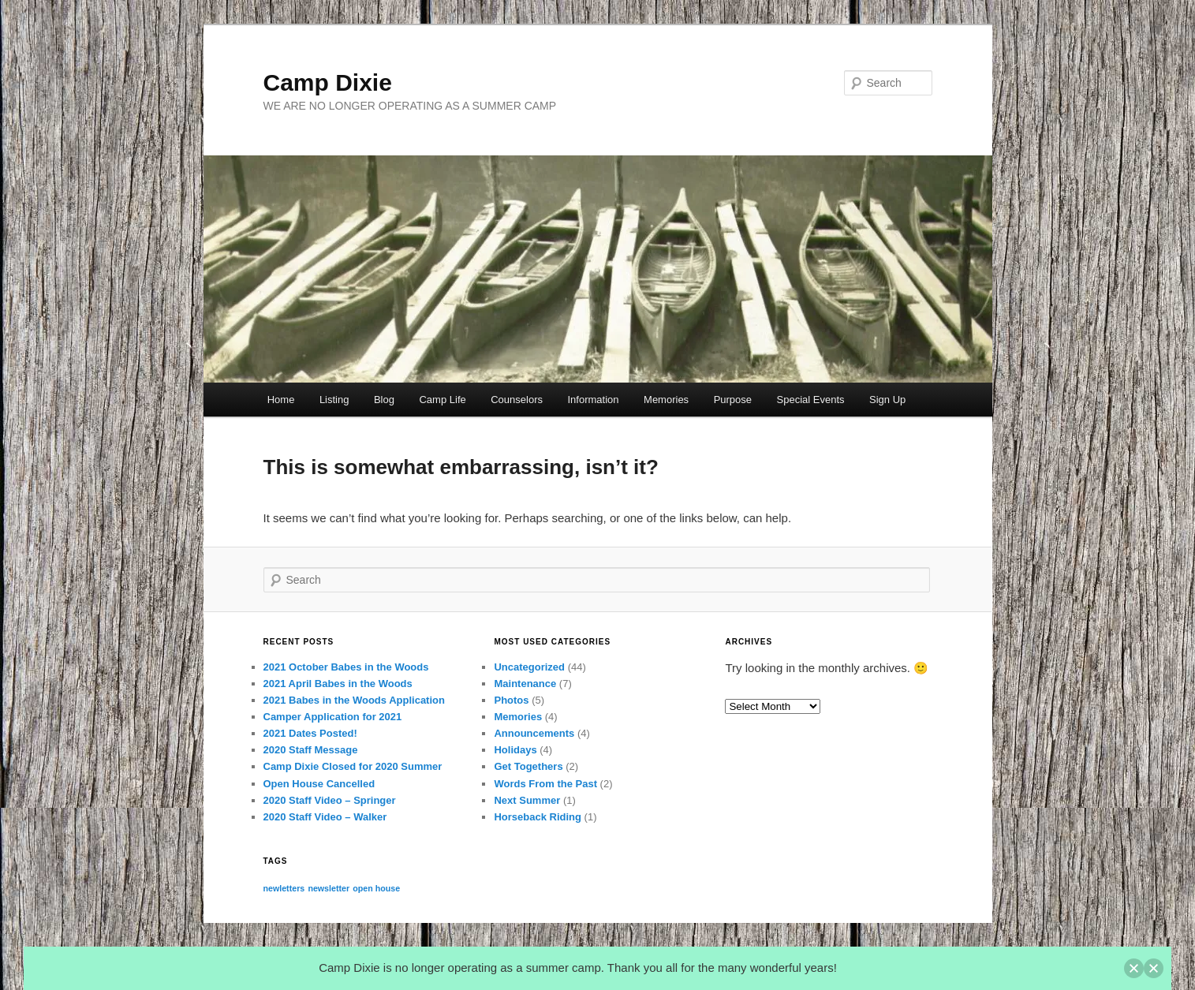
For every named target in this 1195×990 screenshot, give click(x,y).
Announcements (534, 733)
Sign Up (887, 399)
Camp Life (442, 399)
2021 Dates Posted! (310, 733)
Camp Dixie (327, 82)
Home (281, 399)
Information (593, 399)
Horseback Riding (537, 817)
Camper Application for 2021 (332, 717)
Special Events (811, 399)
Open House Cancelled (319, 784)
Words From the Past (545, 784)
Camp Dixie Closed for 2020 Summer (353, 766)
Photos (511, 700)
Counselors (517, 399)
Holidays (515, 750)
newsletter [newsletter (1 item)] (328, 888)
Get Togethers (528, 766)
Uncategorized (529, 667)
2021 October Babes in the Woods (346, 667)
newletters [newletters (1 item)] (284, 888)
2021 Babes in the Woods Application (354, 700)
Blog (384, 399)
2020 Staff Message (310, 750)
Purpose (733, 399)
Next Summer (527, 800)
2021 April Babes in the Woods (338, 683)
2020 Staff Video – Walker (325, 817)
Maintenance (525, 683)
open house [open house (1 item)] (376, 888)
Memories (666, 399)
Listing (334, 399)
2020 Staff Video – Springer (329, 800)
